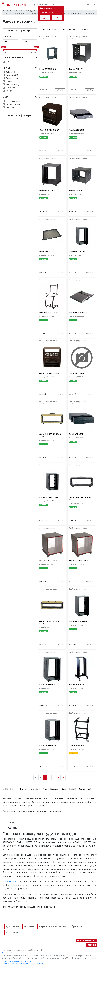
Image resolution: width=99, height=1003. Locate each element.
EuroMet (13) (12, 87)
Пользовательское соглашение (16, 996)
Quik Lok (35, 825)
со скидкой (83, 32)
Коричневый (13, 104)
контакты (65, 969)
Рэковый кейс (11, 918)
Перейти (88, 803)
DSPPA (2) (11, 84)
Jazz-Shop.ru (16, 5)
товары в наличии (13, 60)
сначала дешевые (47, 32)
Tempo (82, 825)
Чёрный (10, 110)
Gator (64, 825)
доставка (14, 963)
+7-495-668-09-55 (10, 988)
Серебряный (13, 107)
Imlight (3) (11, 93)
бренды (13, 969)
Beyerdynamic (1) (14, 81)
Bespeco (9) (12, 78)
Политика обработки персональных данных (22, 999)
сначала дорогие (67, 32)
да (44, 17)
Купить (59, 95)
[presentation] (16, 825)
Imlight (72, 825)
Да (7, 64)
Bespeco (54, 825)
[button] (20, 60)
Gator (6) (10, 90)
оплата (32, 963)
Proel (44, 825)
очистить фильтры (20, 33)
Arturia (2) (11, 74)
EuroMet (24, 825)
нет (57, 17)
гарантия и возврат (58, 963)
